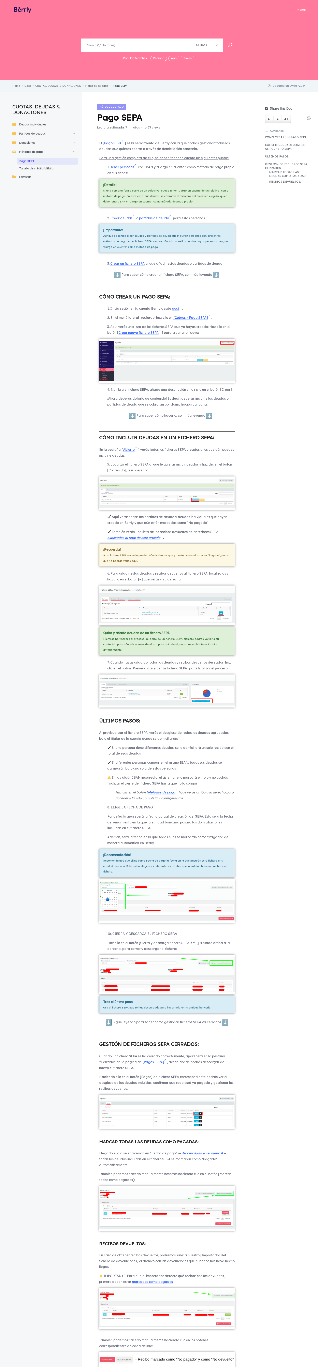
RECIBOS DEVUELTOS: (285, 181)
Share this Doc (278, 108)
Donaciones (23, 143)
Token (187, 58)
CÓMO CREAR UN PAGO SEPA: (286, 137)
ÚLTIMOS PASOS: (277, 156)
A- (269, 119)
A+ (286, 119)
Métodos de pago (28, 152)
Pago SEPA (26, 161)
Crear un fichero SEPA (127, 263)
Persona (158, 58)
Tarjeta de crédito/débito (36, 168)
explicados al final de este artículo (133, 538)
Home (301, 10)
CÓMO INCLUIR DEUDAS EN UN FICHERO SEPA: (285, 147)
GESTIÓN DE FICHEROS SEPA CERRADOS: (286, 166)
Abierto (129, 449)
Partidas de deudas (29, 133)
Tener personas (122, 167)
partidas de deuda (154, 218)
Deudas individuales (29, 124)
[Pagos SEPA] (153, 1062)
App (174, 58)
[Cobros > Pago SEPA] (190, 318)
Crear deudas (121, 218)
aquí (175, 308)
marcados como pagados (152, 1282)
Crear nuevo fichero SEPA (138, 333)
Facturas (21, 177)
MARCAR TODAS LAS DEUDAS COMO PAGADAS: (287, 174)
